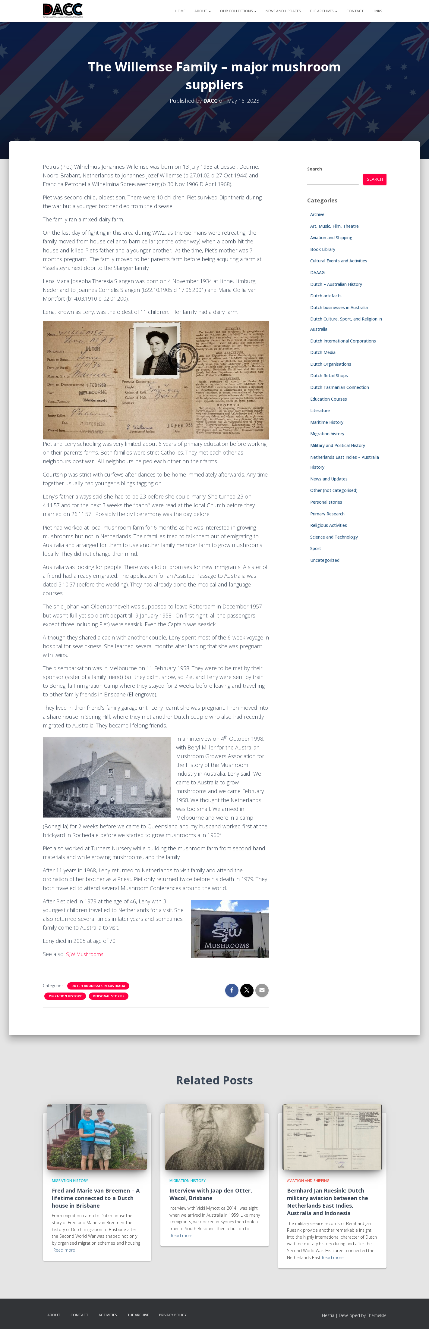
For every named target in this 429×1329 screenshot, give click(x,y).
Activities (108, 1315)
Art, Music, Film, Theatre (334, 226)
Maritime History (326, 422)
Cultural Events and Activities (338, 261)
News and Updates (283, 11)
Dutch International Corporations (343, 341)
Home (180, 11)
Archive (317, 214)
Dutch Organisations (330, 364)
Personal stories (108, 996)
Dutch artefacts (326, 296)
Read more (64, 1250)
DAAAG (317, 272)
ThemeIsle (376, 1315)
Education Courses (328, 399)
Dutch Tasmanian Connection (339, 387)
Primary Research (327, 514)
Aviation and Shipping (331, 237)
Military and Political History (337, 445)
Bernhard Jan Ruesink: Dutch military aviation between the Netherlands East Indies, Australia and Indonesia (327, 1202)
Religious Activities (328, 525)
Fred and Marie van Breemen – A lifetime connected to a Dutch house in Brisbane (96, 1198)
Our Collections (238, 11)
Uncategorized (324, 560)
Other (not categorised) (334, 490)
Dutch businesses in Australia (98, 986)
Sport (315, 548)
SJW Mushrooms (86, 954)
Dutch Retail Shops (329, 375)
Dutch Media (323, 352)
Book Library (322, 249)
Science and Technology (334, 537)
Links (377, 11)
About (202, 11)
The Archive (138, 1315)
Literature (320, 410)
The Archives (323, 11)
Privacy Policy (173, 1315)
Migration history (65, 996)
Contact (355, 11)
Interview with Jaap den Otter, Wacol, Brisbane (210, 1194)
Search (314, 169)
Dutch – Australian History (336, 284)
